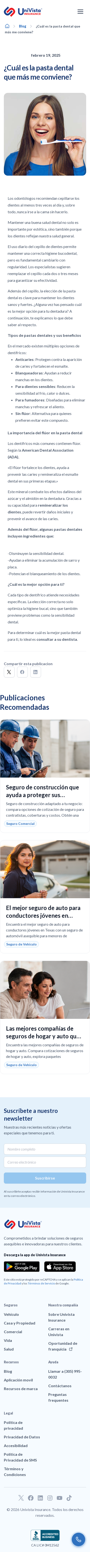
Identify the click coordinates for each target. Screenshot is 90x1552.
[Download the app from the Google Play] (22, 1266)
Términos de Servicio (41, 1283)
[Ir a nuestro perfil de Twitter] (21, 1498)
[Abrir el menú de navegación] (80, 11)
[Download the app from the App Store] (60, 1266)
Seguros (11, 1305)
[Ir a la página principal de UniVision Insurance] (23, 12)
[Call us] (78, 1539)
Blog (22, 26)
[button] (9, 672)
